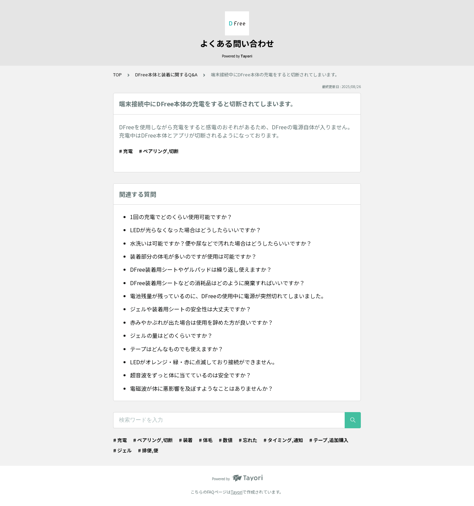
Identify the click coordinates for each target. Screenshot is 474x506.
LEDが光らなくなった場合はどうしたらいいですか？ (195, 230)
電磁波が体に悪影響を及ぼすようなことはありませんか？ (201, 388)
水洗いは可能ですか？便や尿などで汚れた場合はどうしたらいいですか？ (221, 243)
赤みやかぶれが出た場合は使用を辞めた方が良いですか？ (201, 322)
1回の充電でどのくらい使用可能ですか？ (181, 217)
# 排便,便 (148, 450)
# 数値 (226, 440)
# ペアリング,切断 (159, 151)
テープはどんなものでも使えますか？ (176, 349)
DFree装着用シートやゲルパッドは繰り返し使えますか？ (201, 269)
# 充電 (126, 151)
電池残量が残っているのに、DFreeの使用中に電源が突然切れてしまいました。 (228, 296)
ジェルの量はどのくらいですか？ (171, 335)
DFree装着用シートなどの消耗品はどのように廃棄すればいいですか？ (217, 283)
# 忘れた (248, 440)
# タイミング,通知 (283, 440)
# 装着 (186, 440)
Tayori (237, 492)
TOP (117, 74)
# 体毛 (206, 440)
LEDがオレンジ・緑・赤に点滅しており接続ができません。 (204, 362)
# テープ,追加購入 (328, 440)
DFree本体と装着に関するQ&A (166, 74)
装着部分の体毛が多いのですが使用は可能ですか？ (193, 256)
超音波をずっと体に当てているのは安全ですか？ (190, 375)
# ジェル (122, 450)
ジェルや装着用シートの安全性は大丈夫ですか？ (190, 309)
